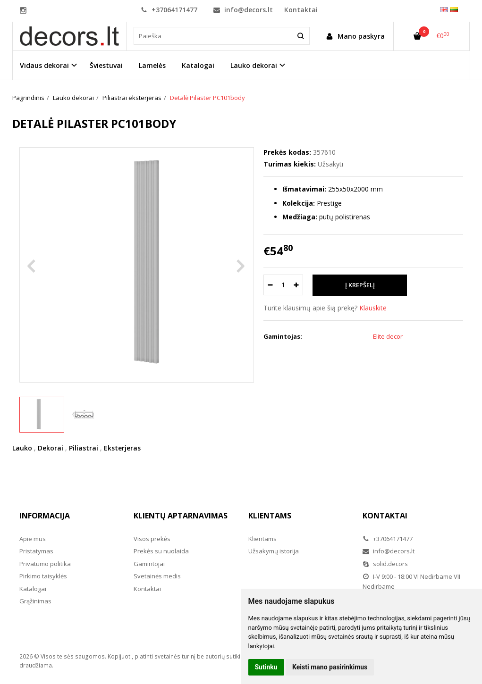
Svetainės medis (157, 576)
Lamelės (152, 65)
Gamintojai (149, 563)
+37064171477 (169, 9)
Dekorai (50, 447)
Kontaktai (301, 9)
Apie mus (32, 538)
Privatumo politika (45, 563)
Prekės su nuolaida (161, 551)
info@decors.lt (243, 9)
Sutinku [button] (266, 667)
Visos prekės (152, 538)
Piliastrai (83, 447)
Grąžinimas (35, 601)
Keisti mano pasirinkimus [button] (329, 667)
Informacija (44, 515)
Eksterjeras (122, 447)
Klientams (269, 515)
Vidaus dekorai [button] (44, 65)
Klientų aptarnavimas (181, 515)
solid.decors (385, 563)
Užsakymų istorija (273, 551)
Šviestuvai (106, 65)
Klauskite (373, 307)
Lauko (22, 447)
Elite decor (388, 336)
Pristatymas (36, 551)
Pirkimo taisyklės (43, 576)
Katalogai (198, 65)
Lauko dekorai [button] (253, 65)
